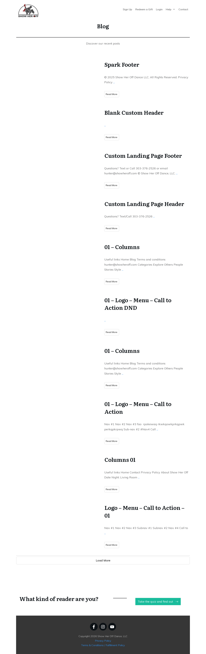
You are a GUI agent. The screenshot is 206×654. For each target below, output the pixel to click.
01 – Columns (122, 247)
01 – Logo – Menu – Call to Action (137, 407)
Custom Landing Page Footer (143, 155)
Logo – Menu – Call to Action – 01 (144, 511)
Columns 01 (120, 459)
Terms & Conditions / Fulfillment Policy (103, 645)
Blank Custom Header (134, 112)
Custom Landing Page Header (144, 204)
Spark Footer (121, 64)
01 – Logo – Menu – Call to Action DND (137, 304)
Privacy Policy (103, 640)
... (114, 82)
